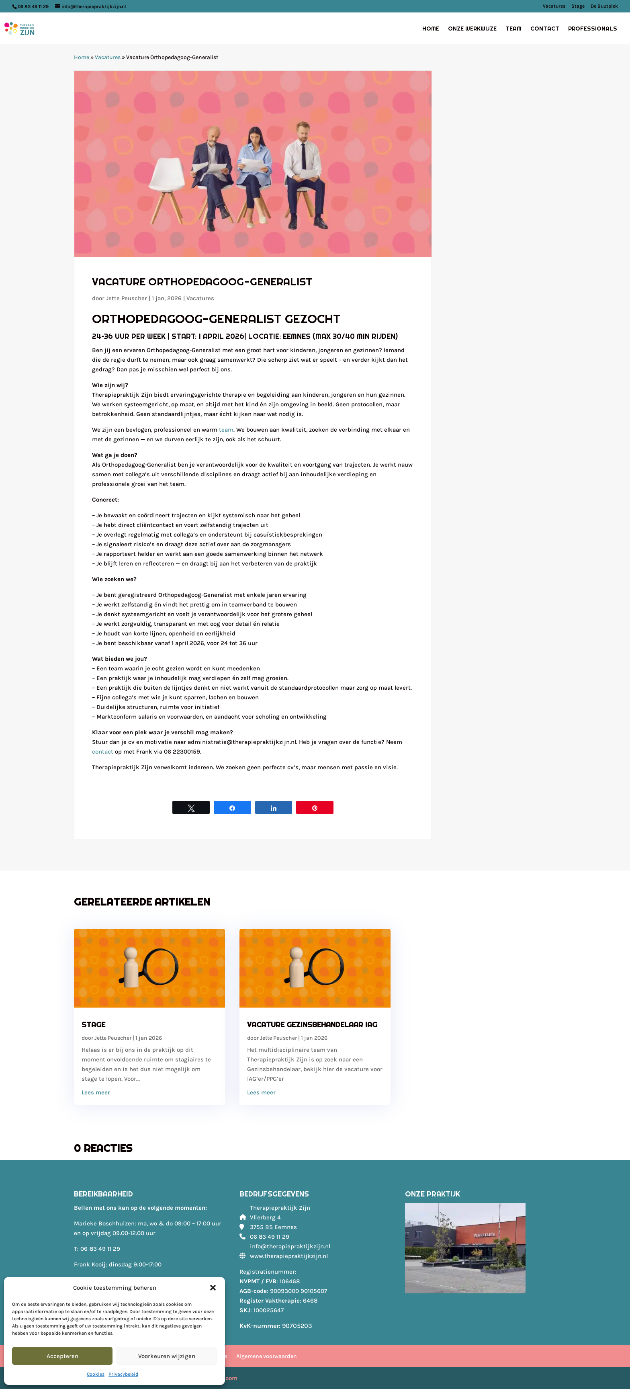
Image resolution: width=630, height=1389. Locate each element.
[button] (213, 1288)
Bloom (228, 1378)
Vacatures (554, 6)
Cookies (95, 1374)
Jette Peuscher (126, 298)
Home (430, 29)
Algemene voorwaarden (266, 1356)
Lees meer (96, 1092)
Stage (578, 6)
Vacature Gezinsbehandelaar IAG (312, 1024)
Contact (544, 29)
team (226, 429)
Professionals (592, 29)
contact (102, 751)
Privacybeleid (123, 1374)
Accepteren (62, 1356)
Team (513, 29)
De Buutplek (604, 6)
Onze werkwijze (472, 29)
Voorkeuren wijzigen (166, 1356)
